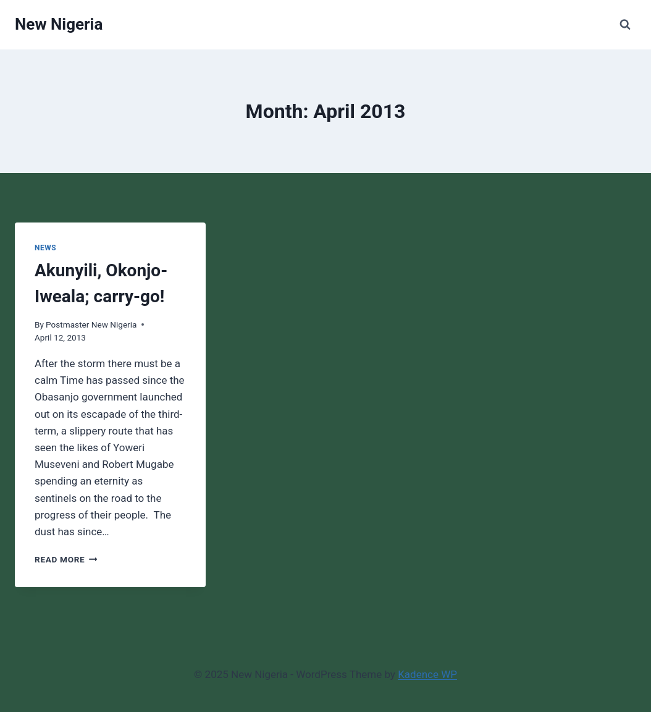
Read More (66, 559)
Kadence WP (427, 674)
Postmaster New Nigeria (91, 324)
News (45, 248)
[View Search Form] (625, 25)
